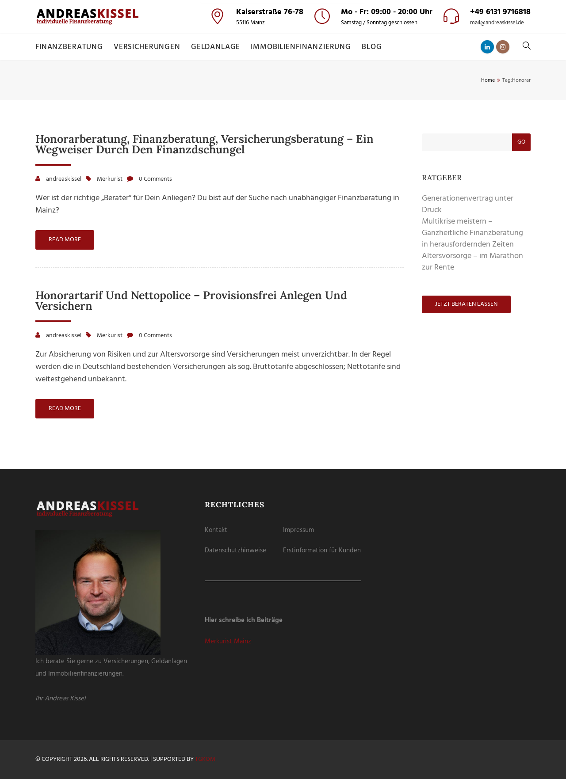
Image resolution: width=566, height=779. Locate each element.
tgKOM (205, 759)
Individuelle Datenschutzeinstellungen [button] (283, 140)
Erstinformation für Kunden (322, 550)
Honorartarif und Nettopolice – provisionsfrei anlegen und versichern (191, 300)
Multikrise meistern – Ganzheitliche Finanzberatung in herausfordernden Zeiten (472, 233)
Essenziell (237, 52)
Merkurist (109, 179)
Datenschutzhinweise (235, 550)
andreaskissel (63, 179)
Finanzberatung (69, 47)
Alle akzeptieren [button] (283, 77)
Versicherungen (147, 47)
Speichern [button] (283, 102)
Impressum (298, 530)
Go (521, 142)
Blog (372, 47)
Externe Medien (314, 52)
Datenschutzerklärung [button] (287, 151)
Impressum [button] (325, 151)
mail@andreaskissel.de (497, 23)
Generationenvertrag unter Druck (467, 204)
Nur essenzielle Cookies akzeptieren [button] (283, 125)
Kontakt (216, 530)
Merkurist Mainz (228, 641)
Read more (65, 240)
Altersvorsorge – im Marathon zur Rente (472, 262)
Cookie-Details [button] (245, 151)
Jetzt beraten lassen (466, 304)
